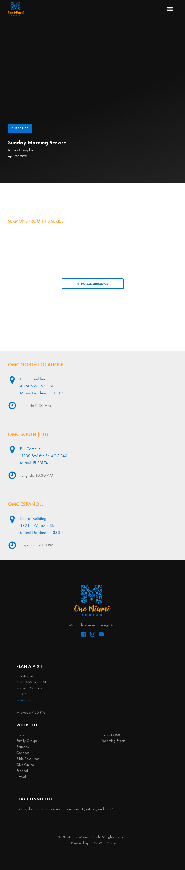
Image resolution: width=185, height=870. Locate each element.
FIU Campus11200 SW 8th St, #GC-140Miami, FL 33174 (43, 455)
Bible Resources (27, 758)
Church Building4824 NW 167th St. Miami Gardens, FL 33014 (42, 385)
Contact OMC (111, 734)
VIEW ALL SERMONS (92, 283)
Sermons (22, 746)
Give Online (25, 764)
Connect (22, 752)
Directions (23, 700)
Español (22, 770)
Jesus (20, 734)
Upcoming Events (112, 740)
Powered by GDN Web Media (93, 842)
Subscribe (20, 128)
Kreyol (21, 776)
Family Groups (26, 740)
